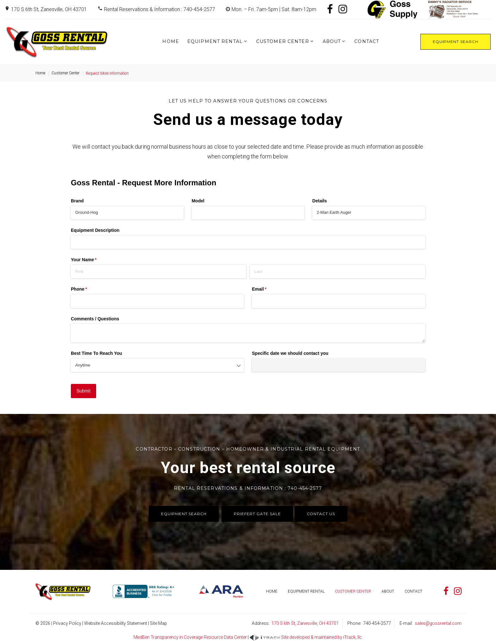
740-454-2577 (377, 623)
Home (170, 41)
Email (268, 289)
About (332, 41)
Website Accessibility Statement (115, 623)
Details (319, 200)
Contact (366, 41)
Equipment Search (455, 41)
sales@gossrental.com (438, 623)
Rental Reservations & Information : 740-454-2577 (159, 9)
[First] (158, 271)
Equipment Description (95, 230)
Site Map (158, 623)
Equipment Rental (215, 41)
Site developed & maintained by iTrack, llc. (306, 637)
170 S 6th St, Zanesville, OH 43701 (49, 9)
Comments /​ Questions (95, 318)
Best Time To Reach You (96, 353)
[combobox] (157, 365)
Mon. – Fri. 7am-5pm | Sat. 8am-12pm (274, 9)
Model (198, 200)
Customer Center (282, 41)
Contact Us (321, 513)
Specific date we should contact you (290, 353)
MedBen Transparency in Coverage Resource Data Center (190, 637)
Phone (88, 289)
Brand (77, 200)
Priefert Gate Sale (257, 513)
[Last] (337, 271)
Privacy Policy (67, 623)
